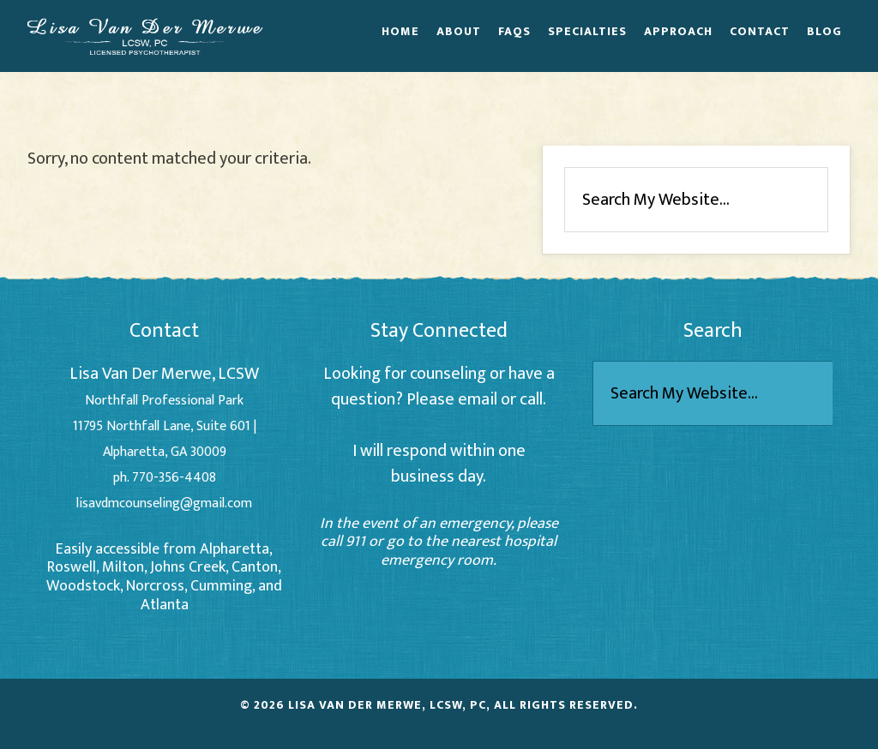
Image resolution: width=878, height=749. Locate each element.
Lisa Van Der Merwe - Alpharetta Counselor (145, 36)
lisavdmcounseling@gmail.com (164, 503)
